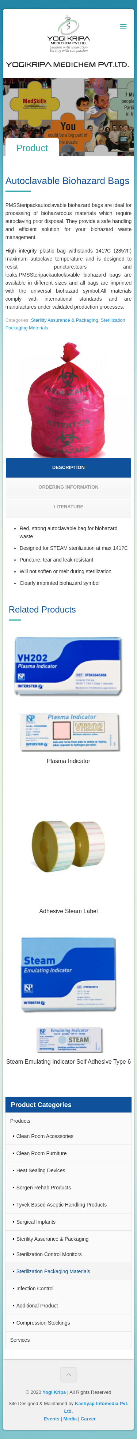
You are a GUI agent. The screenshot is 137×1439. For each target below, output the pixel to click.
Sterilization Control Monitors (49, 1254)
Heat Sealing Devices (40, 1170)
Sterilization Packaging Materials (53, 1271)
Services (20, 1340)
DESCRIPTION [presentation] (68, 467)
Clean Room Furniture (41, 1153)
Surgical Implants (36, 1222)
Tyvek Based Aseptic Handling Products (61, 1205)
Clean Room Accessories (44, 1136)
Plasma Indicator (68, 761)
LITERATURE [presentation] (68, 506)
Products (20, 1121)
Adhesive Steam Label (68, 911)
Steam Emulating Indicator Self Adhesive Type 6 (68, 1062)
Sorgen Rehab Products (43, 1187)
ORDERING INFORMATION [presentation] (68, 487)
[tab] (69, 468)
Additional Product (37, 1306)
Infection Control (35, 1288)
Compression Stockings (43, 1323)
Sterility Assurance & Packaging (64, 320)
